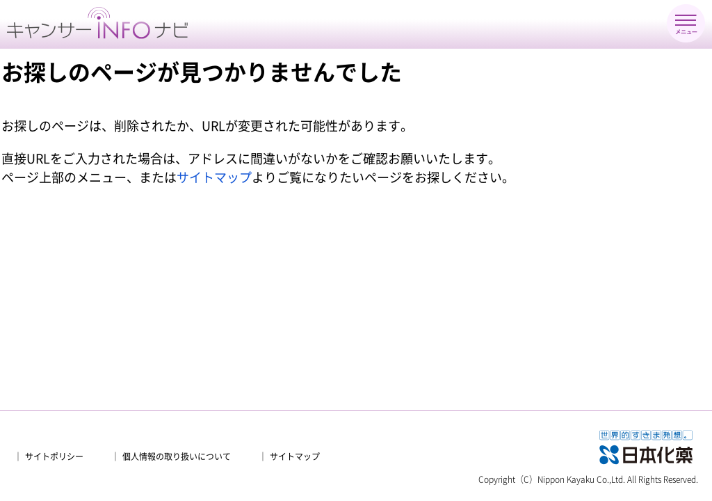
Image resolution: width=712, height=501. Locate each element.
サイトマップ (214, 177)
